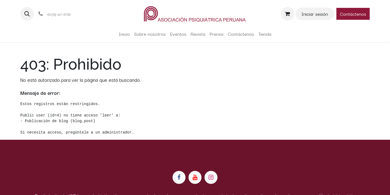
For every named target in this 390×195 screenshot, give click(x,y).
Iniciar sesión (314, 13)
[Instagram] (210, 177)
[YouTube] (195, 177)
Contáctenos (353, 13)
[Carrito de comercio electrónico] (287, 14)
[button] (27, 14)
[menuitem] (124, 34)
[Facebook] (179, 177)
